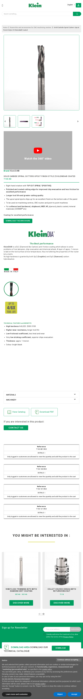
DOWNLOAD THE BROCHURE (18, 221)
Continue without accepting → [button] (68, 660)
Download (61, 648)
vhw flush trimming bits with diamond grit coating (21, 590)
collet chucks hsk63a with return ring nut (62, 590)
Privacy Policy (68, 637)
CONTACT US (16, 427)
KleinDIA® (15, 171)
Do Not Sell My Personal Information (16, 679)
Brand (6, 171)
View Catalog (16, 412)
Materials (11, 395)
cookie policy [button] (47, 669)
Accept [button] (74, 694)
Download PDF (44, 412)
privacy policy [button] (40, 684)
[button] (78, 5)
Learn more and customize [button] (17, 694)
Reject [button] (60, 694)
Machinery (11, 400)
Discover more (21, 603)
